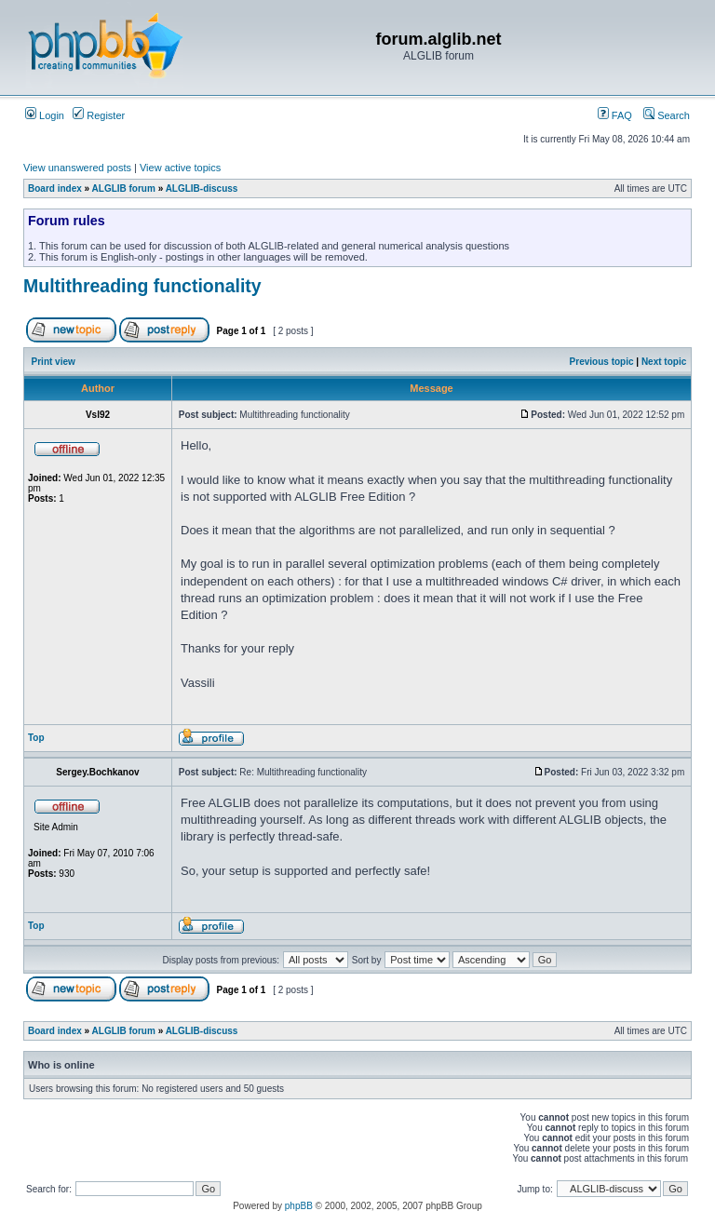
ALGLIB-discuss (202, 188)
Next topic (663, 362)
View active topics (180, 167)
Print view (53, 362)
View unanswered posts (77, 167)
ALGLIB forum (123, 188)
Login (44, 115)
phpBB (299, 1206)
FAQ (615, 115)
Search (666, 115)
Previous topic (602, 362)
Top (36, 738)
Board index (55, 188)
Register (99, 115)
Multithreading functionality (142, 286)
